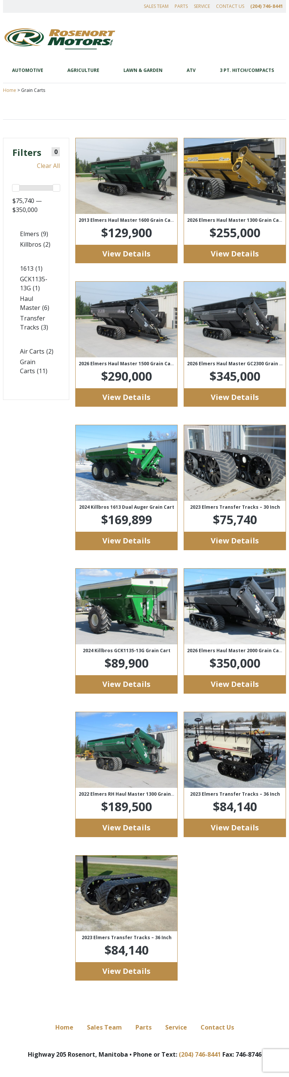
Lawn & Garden (143, 70)
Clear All (48, 166)
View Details (126, 254)
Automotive (27, 70)
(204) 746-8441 (266, 6)
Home (9, 90)
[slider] (16, 188)
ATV (191, 70)
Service (202, 6)
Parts (181, 6)
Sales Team (156, 6)
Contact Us (230, 6)
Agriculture (83, 70)
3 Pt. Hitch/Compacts (247, 70)
